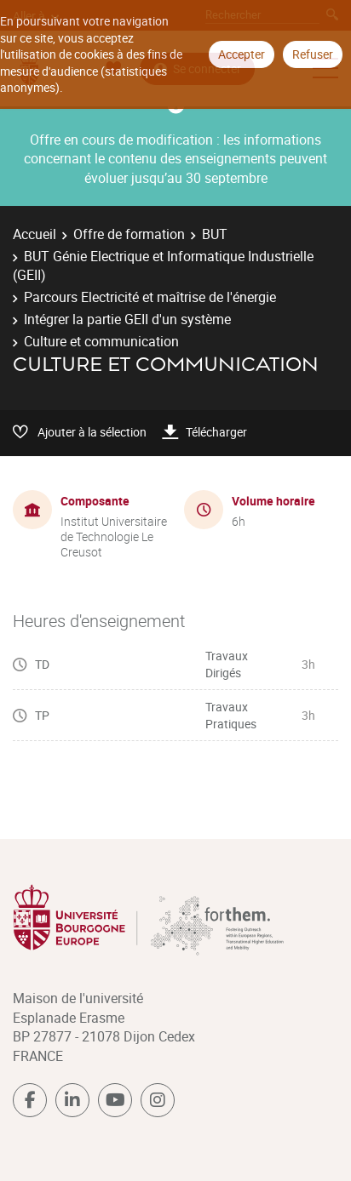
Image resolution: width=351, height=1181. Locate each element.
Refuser (312, 54)
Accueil (34, 234)
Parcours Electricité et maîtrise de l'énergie (150, 297)
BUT (214, 234)
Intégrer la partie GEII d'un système (127, 319)
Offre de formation (129, 234)
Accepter (241, 54)
